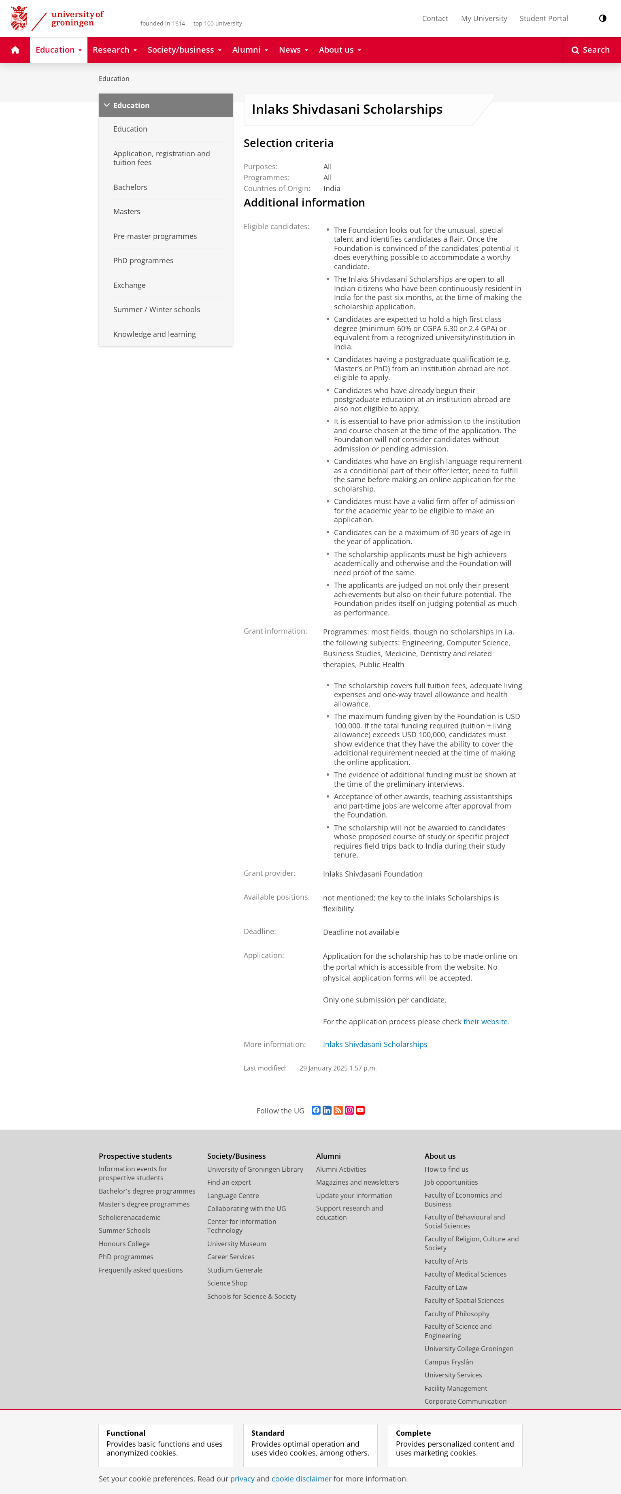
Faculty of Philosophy (457, 1313)
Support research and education (349, 1213)
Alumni (328, 1156)
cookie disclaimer (302, 1478)
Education (114, 78)
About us (440, 1156)
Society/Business (236, 1156)
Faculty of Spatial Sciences (464, 1300)
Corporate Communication (466, 1401)
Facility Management (456, 1388)
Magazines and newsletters (357, 1182)
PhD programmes (126, 1256)
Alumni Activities (341, 1169)
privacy (242, 1478)
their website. (486, 1021)
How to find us (447, 1169)
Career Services (231, 1256)
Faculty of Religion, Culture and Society (472, 1243)
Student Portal (544, 18)
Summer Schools (125, 1230)
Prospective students (135, 1156)
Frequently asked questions (141, 1270)
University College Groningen (469, 1348)
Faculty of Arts (446, 1261)
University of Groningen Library (255, 1169)
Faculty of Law (446, 1287)
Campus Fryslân (449, 1362)
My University (484, 18)
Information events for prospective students (133, 1173)
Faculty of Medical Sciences (466, 1274)
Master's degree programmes (144, 1204)
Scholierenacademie (130, 1217)
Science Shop (227, 1283)
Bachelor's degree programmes (147, 1191)
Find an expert (229, 1182)
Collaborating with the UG (246, 1208)
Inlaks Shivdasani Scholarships (375, 1044)
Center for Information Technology (241, 1226)
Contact (435, 18)
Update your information (354, 1195)
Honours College (124, 1243)
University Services (453, 1375)
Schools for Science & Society (251, 1296)
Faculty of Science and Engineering (458, 1331)
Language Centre (233, 1195)
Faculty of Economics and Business (463, 1200)
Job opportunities (451, 1182)
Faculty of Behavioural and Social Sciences (465, 1222)
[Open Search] (591, 50)
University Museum (236, 1243)
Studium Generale (235, 1270)
